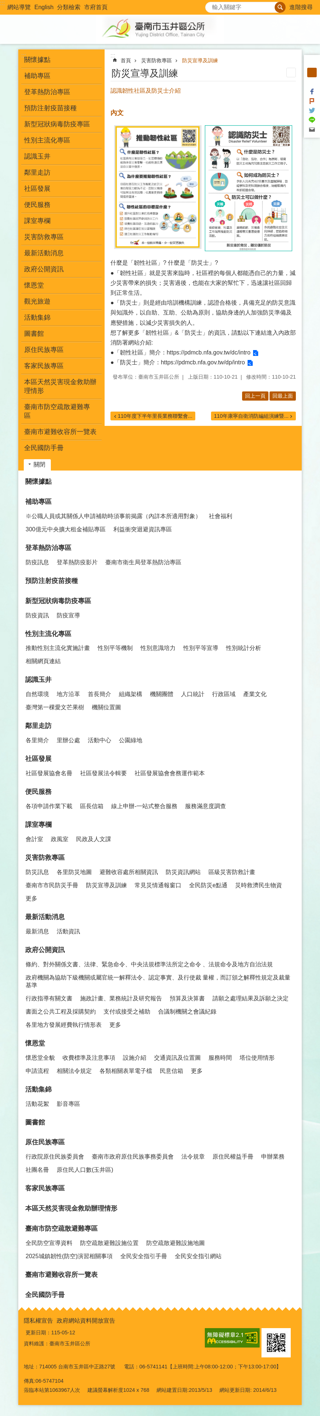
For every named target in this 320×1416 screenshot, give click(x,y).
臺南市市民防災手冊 (52, 885)
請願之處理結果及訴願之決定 (250, 998)
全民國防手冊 (44, 447)
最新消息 (37, 931)
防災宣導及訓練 (200, 60)
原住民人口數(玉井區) (85, 1170)
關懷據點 (37, 59)
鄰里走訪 (38, 725)
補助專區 (38, 501)
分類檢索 (68, 7)
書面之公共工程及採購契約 (61, 1011)
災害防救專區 (156, 60)
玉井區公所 (160, 29)
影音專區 (68, 1104)
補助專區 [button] (37, 75)
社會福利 (220, 516)
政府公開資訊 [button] (44, 269)
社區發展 (38, 758)
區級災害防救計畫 (231, 872)
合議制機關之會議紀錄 (187, 1011)
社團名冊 (37, 1170)
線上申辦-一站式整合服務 (144, 806)
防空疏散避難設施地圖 (175, 1243)
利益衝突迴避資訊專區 (142, 529)
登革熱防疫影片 (77, 562)
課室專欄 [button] (37, 220)
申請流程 (37, 1071)
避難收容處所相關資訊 (128, 872)
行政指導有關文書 (49, 998)
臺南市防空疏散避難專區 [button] (57, 411)
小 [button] (312, 63)
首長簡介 (99, 694)
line (312, 120)
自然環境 (37, 694)
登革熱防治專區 (48, 547)
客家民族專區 (44, 365)
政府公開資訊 (45, 950)
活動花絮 (37, 1104)
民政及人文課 (93, 839)
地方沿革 (68, 694)
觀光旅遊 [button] (37, 301)
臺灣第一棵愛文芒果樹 (55, 707)
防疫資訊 (37, 615)
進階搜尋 (301, 7)
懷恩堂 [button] (34, 285)
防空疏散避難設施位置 (109, 1243)
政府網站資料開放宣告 (86, 1320)
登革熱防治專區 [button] (47, 92)
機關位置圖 (106, 707)
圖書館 (34, 333)
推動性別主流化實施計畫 (58, 648)
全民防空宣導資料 (49, 1243)
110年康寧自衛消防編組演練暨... (251, 416)
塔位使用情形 (257, 1058)
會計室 (34, 839)
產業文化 (255, 694)
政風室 (59, 839)
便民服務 (38, 791)
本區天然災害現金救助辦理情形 (60, 386)
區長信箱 (91, 806)
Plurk (312, 101)
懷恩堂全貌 (40, 1058)
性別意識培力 (158, 648)
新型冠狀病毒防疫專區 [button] (57, 124)
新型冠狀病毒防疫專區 (58, 601)
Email (312, 129)
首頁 (126, 60)
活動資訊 (68, 931)
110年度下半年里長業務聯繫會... (155, 416)
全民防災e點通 (208, 885)
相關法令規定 (74, 1071)
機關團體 (161, 694)
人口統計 (192, 694)
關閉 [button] (39, 464)
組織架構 (130, 694)
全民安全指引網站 (198, 1256)
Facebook (312, 91)
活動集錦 (38, 1089)
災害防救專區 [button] (44, 237)
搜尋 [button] (280, 7)
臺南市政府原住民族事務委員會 (133, 1156)
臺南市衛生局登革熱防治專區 (143, 562)
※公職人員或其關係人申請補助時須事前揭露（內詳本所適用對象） (113, 516)
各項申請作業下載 (49, 806)
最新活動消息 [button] (44, 253)
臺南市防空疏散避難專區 (61, 1228)
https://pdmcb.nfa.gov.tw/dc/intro (209, 352)
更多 (31, 898)
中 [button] (312, 72)
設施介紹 (134, 1058)
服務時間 (220, 1058)
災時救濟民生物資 (258, 885)
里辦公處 (68, 740)
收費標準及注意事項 (89, 1058)
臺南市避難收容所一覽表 (60, 431)
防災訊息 (37, 872)
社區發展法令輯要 (103, 773)
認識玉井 (38, 679)
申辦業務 (273, 1156)
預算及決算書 (187, 998)
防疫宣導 (68, 615)
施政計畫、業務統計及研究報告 (121, 998)
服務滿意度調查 (205, 806)
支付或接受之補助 (126, 1011)
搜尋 (211, 5)
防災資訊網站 (183, 872)
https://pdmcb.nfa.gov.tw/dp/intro (203, 362)
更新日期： (38, 1332)
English (43, 7)
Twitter (312, 110)
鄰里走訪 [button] (37, 172)
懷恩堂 (35, 1043)
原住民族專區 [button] (44, 349)
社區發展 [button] (37, 188)
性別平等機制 (115, 648)
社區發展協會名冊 (49, 773)
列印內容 (291, 72)
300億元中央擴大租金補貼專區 (66, 529)
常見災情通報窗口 (158, 885)
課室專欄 (38, 824)
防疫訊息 (37, 562)
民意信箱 (171, 1071)
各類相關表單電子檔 (125, 1071)
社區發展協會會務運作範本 (170, 773)
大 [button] (312, 82)
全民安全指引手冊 (143, 1256)
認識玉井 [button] (37, 156)
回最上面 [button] (282, 396)
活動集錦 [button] (37, 317)
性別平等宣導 (200, 648)
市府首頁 (96, 7)
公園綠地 (130, 740)
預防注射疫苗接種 (50, 108)
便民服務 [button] (37, 204)
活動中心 (99, 740)
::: (2, 3)
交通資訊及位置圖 (177, 1058)
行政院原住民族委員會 (55, 1156)
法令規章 (193, 1156)
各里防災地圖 (74, 872)
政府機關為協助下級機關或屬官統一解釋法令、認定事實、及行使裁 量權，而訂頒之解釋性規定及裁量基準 (158, 981)
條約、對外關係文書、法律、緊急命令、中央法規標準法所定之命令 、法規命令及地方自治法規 (149, 964)
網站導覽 (19, 7)
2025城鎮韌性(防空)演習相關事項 (69, 1256)
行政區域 (224, 694)
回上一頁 (255, 396)
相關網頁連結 (43, 661)
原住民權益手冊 (232, 1156)
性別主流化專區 (48, 634)
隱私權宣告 (38, 1320)
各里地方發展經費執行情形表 (64, 1025)
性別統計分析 (243, 648)
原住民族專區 (45, 1142)
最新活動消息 (45, 917)
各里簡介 (37, 740)
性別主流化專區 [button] (47, 140)
